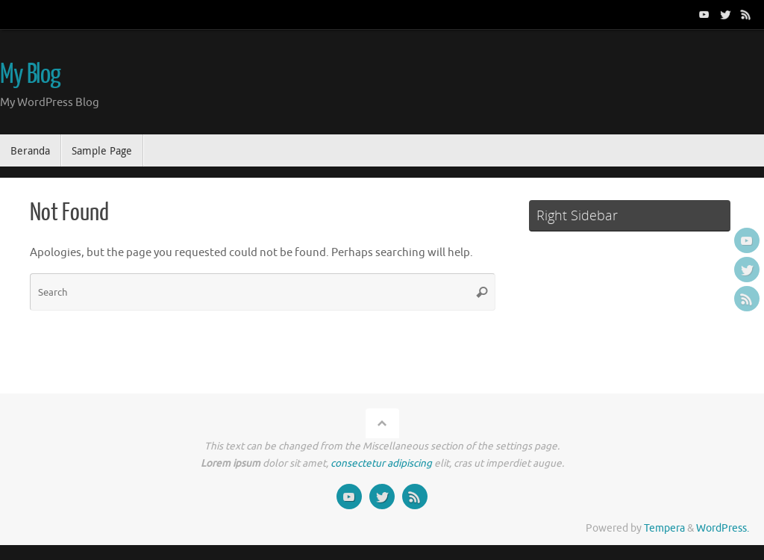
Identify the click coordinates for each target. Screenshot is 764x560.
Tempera (664, 528)
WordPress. (722, 528)
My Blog (30, 75)
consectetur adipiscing (381, 463)
